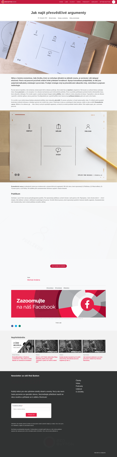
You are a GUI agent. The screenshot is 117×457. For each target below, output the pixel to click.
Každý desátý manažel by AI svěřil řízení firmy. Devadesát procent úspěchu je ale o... (70, 358)
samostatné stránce (29, 425)
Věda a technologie (74, 18)
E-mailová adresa (17, 405)
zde (29, 104)
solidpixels (103, 452)
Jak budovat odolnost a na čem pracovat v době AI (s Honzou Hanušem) (92, 358)
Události (79, 389)
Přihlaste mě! (31, 414)
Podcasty (79, 386)
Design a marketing (63, 18)
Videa (78, 383)
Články (78, 380)
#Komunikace (49, 288)
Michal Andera (52, 18)
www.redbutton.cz (53, 431)
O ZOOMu (80, 392)
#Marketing (66, 288)
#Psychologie (58, 288)
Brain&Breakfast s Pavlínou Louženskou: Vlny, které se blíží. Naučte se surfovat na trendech (22, 358)
